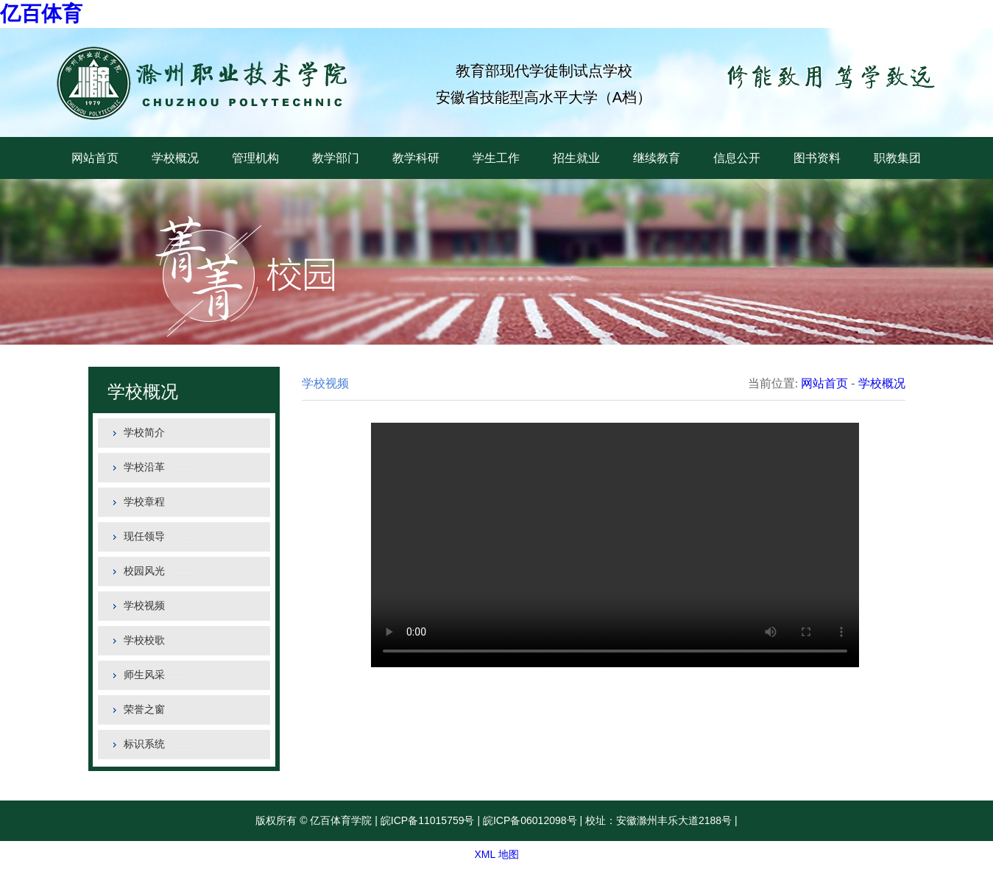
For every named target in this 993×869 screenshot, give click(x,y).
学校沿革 (144, 467)
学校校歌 (144, 640)
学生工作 (496, 158)
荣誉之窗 (144, 709)
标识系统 (144, 744)
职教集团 (897, 158)
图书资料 (817, 158)
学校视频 (144, 605)
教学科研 (415, 158)
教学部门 (335, 158)
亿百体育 (41, 13)
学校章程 (144, 501)
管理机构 (255, 158)
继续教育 (656, 158)
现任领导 (144, 536)
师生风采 (144, 674)
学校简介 (144, 432)
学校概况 (175, 158)
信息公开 (736, 158)
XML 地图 (496, 854)
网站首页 (95, 158)
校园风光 (144, 571)
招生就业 (576, 158)
